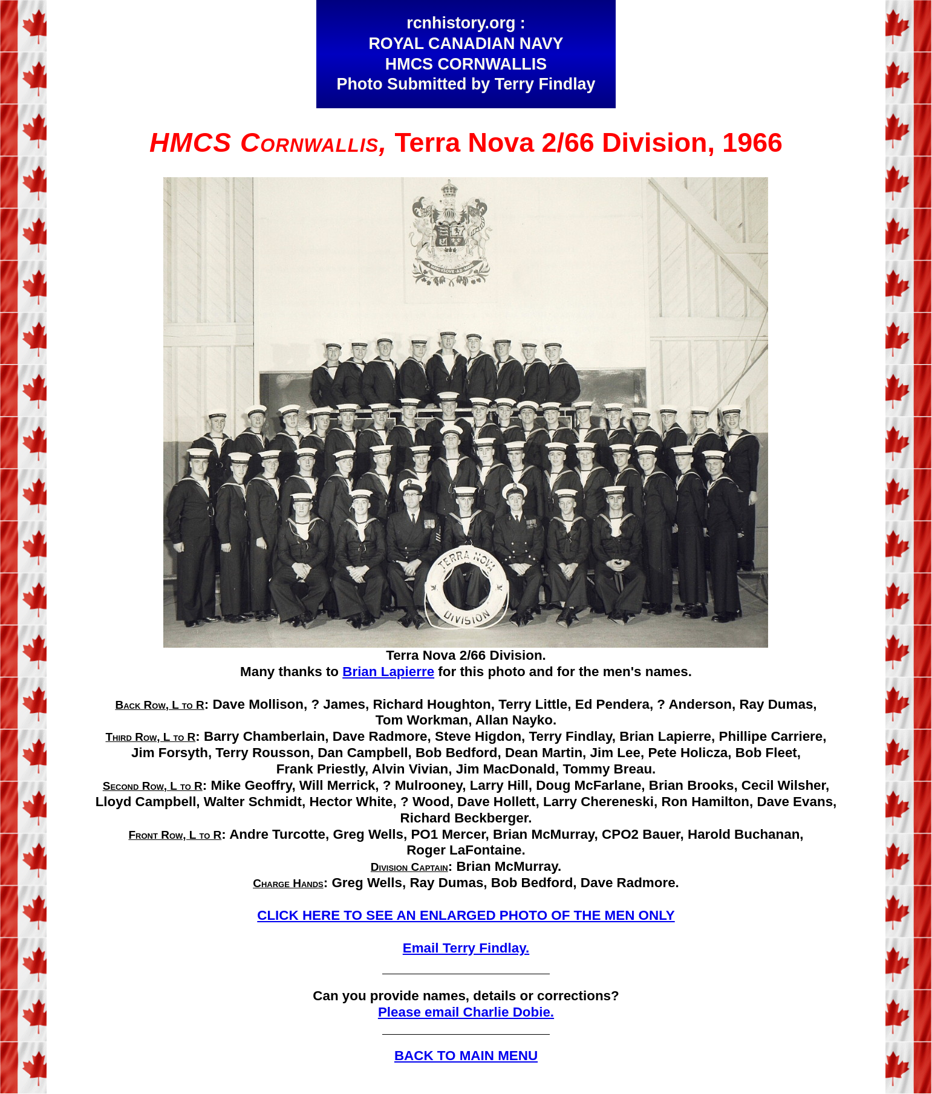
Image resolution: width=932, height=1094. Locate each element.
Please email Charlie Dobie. (466, 1012)
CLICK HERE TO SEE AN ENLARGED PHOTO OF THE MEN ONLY (465, 915)
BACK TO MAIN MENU (466, 1055)
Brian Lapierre (388, 671)
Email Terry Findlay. (466, 948)
